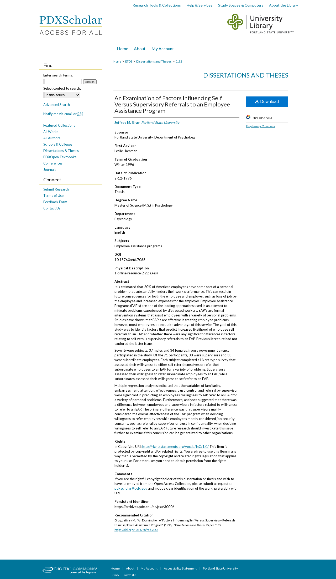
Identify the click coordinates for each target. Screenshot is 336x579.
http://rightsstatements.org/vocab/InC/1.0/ (175, 446)
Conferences (52, 163)
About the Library (283, 5)
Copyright (130, 574)
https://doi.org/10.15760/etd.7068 (136, 529)
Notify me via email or (63, 114)
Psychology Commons (260, 126)
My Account (149, 568)
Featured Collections (59, 125)
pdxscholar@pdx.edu (130, 488)
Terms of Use (53, 195)
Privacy (115, 574)
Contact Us (51, 208)
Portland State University (220, 568)
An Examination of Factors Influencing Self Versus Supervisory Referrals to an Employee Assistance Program (172, 104)
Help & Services (199, 5)
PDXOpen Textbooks (59, 157)
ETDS (128, 61)
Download (267, 101)
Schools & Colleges (57, 144)
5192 (179, 61)
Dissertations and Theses (154, 61)
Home (117, 61)
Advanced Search (56, 105)
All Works (50, 132)
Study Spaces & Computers (240, 5)
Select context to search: (62, 88)
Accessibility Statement (180, 568)
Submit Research (56, 189)
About (130, 568)
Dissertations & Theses (61, 150)
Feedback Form (55, 202)
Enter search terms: (58, 75)
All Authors (51, 138)
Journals (49, 169)
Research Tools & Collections (157, 5)
